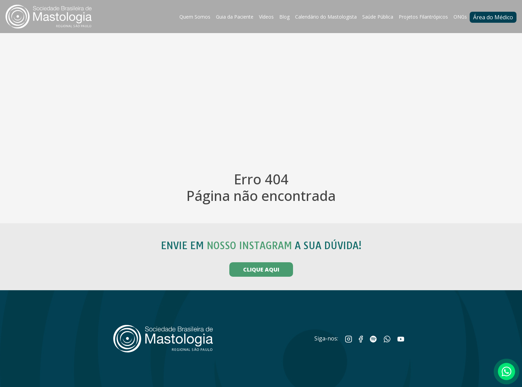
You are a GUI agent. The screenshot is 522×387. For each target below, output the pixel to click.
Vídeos (266, 16)
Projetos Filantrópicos (423, 16)
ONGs (460, 16)
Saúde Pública (377, 16)
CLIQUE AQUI (261, 269)
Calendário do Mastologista (326, 16)
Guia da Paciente (234, 16)
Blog (284, 16)
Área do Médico (493, 17)
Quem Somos (194, 16)
